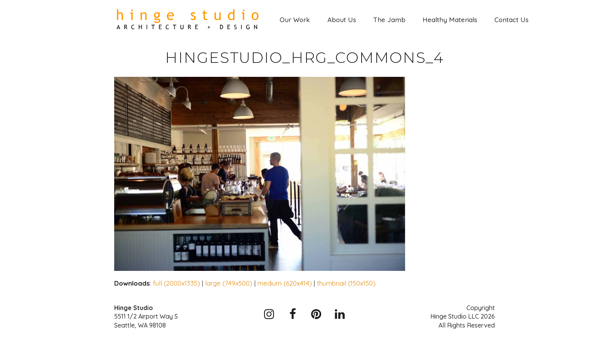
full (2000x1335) (176, 283)
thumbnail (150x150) (346, 283)
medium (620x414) (285, 283)
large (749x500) (228, 283)
